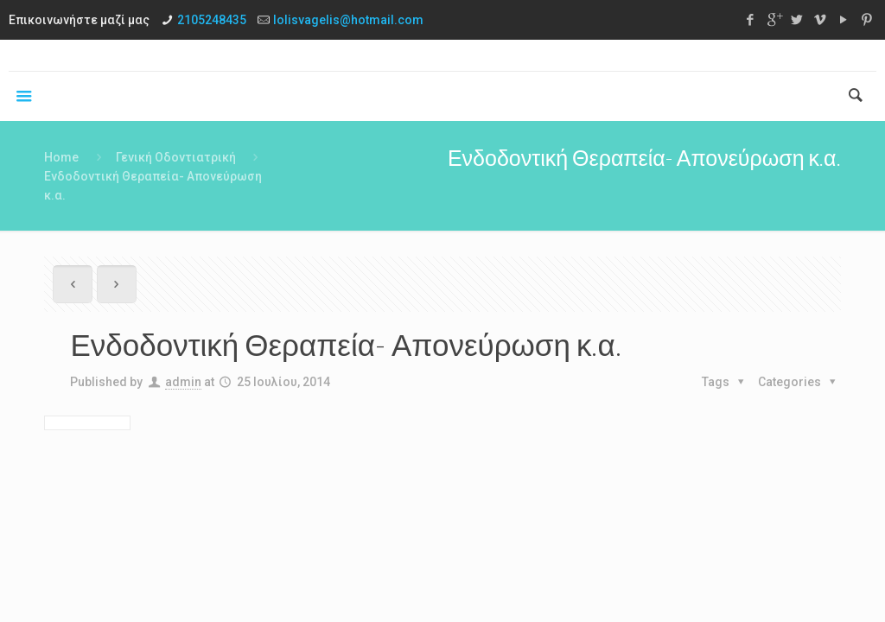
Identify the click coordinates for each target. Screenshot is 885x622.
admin (183, 382)
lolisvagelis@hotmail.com (348, 20)
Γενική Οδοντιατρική (176, 157)
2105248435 (211, 20)
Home (61, 157)
